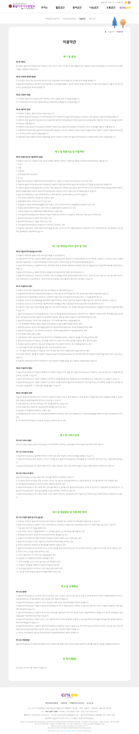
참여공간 (77, 7)
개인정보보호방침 (69, 19)
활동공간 (60, 7)
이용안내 (111, 32)
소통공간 (110, 7)
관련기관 (92, 19)
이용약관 (82, 19)
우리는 (44, 7)
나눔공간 (93, 7)
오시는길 (90, 703)
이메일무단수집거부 (52, 19)
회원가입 (119, 2)
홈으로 (104, 2)
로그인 (111, 2)
